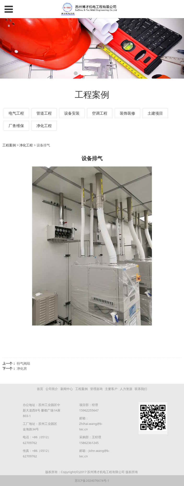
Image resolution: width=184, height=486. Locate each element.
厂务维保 (16, 125)
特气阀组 (23, 363)
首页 (40, 389)
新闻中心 (66, 389)
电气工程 (16, 113)
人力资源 (126, 389)
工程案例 (9, 145)
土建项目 (155, 113)
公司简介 (52, 389)
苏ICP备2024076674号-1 (92, 480)
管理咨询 (96, 389)
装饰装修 (127, 113)
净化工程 (44, 125)
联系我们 (141, 389)
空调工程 (99, 113)
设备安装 (72, 113)
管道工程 (44, 113)
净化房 (22, 368)
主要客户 (111, 389)
